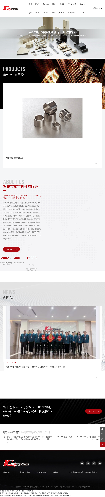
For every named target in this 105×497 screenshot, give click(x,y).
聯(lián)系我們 (91, 473)
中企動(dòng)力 (81, 487)
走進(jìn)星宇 (25, 473)
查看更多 (11, 249)
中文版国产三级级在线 (35, 495)
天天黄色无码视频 (65, 495)
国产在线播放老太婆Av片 (20, 495)
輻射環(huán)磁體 (15, 157)
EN (96, 10)
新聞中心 (56, 473)
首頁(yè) (6, 473)
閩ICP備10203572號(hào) (50, 487)
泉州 (89, 487)
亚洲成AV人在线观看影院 (51, 495)
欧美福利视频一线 (5, 495)
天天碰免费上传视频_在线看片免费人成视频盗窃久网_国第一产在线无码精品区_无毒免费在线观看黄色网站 (34, 493)
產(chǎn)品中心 (42, 473)
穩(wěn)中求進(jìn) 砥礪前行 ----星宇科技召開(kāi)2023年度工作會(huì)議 (35, 367)
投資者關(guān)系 (76, 473)
